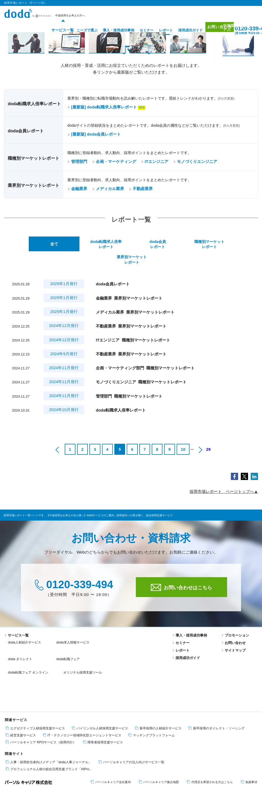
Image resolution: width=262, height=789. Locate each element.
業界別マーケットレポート (232, 244)
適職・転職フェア (100, 745)
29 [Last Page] (208, 434)
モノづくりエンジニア (195, 161)
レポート (158, 30)
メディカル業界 (108, 188)
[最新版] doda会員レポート (94, 134)
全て (30, 244)
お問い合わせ (214, 30)
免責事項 (249, 721)
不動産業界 (141, 188)
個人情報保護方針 (33, 769)
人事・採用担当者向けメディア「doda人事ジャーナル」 (49, 701)
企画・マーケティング (114, 161)
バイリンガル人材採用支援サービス (100, 667)
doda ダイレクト (124, 627)
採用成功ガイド (182, 30)
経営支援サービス (21, 674)
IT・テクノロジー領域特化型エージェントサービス (82, 674)
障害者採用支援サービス (103, 681)
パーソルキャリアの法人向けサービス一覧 (131, 701)
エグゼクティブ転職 (71, 745)
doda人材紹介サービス (24, 627)
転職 (8, 745)
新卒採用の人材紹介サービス (158, 667)
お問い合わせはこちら (181, 572)
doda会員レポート (131, 244)
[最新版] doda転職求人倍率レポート (102, 107)
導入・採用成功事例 (110, 30)
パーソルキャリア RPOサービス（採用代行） (41, 681)
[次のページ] (200, 434)
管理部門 (77, 161)
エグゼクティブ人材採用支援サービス (35, 667)
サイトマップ (234, 636)
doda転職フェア (19, 634)
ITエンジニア (154, 161)
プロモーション (235, 621)
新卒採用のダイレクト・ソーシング (216, 667)
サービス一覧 (52, 30)
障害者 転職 (46, 745)
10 (183, 434)
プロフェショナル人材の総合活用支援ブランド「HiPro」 (49, 708)
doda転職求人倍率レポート (80, 244)
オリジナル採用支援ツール (131, 634)
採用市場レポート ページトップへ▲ (224, 476)
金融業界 (77, 188)
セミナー (138, 30)
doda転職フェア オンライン (76, 634)
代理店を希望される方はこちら (210, 721)
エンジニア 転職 (25, 745)
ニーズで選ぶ (78, 30)
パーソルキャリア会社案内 (111, 721)
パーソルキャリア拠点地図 (159, 721)
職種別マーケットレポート (181, 244)
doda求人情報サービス (72, 627)
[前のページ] (58, 434)
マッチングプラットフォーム (151, 674)
